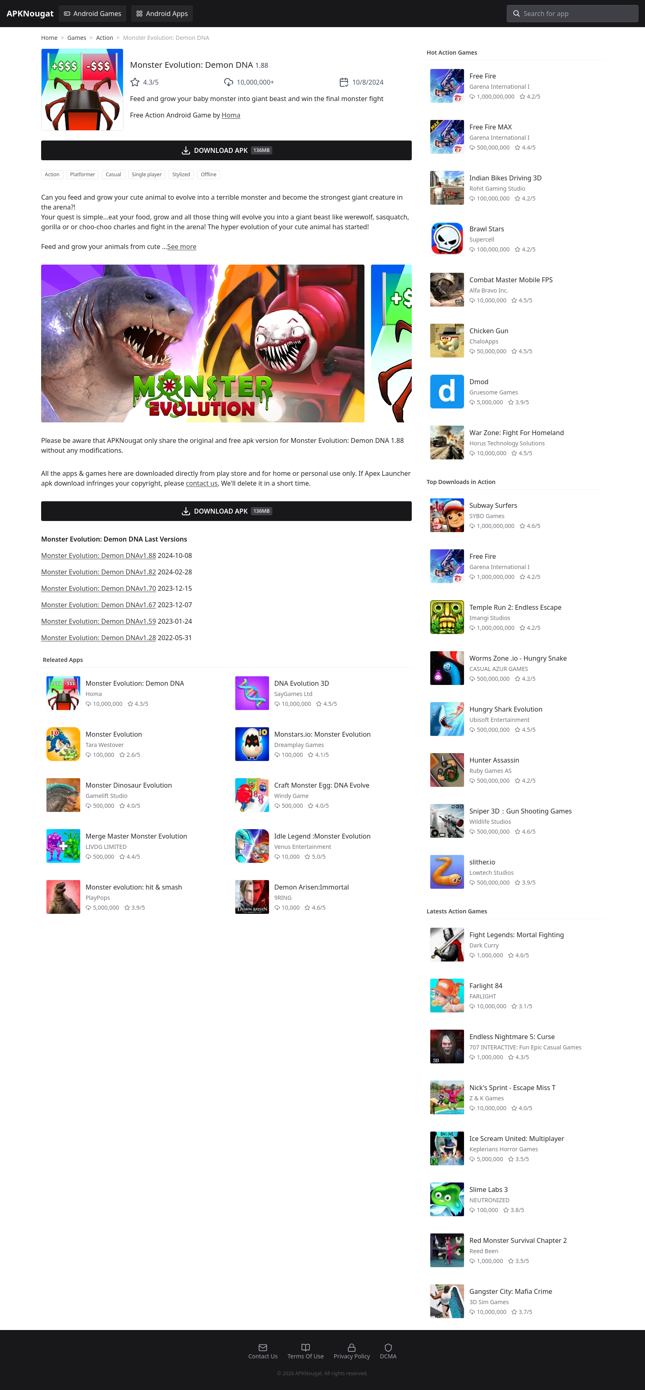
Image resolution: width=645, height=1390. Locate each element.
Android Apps (162, 13)
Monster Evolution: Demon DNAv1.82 (98, 571)
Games (76, 37)
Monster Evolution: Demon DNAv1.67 (98, 604)
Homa (231, 115)
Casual (113, 174)
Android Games (92, 13)
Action (104, 37)
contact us (202, 483)
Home (49, 37)
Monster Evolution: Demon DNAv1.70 (98, 588)
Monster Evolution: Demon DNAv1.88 (98, 555)
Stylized (181, 174)
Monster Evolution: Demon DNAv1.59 (98, 621)
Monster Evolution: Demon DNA (191, 64)
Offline (208, 174)
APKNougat (30, 13)
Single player (147, 174)
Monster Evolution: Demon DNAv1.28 (98, 637)
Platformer (82, 174)
